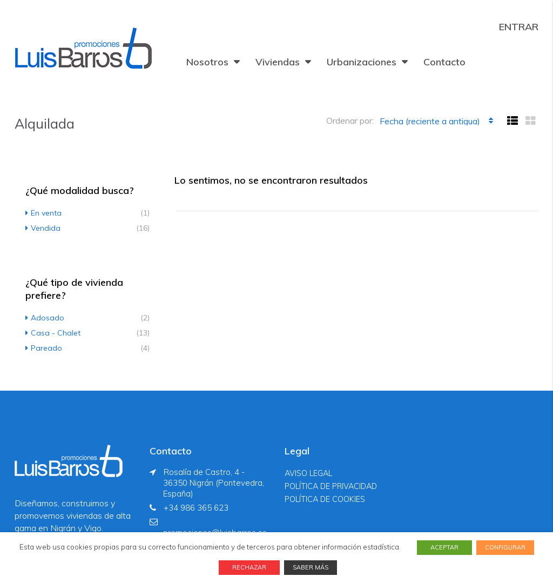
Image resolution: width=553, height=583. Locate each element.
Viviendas (277, 62)
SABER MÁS (310, 567)
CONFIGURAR (505, 547)
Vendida (45, 228)
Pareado (46, 348)
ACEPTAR (444, 547)
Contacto (444, 62)
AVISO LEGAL (308, 473)
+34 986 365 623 (196, 507)
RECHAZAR (249, 567)
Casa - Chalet (55, 333)
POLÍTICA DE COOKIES (325, 499)
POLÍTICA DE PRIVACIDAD (331, 486)
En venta (46, 213)
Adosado (47, 318)
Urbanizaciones (361, 62)
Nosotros (207, 62)
